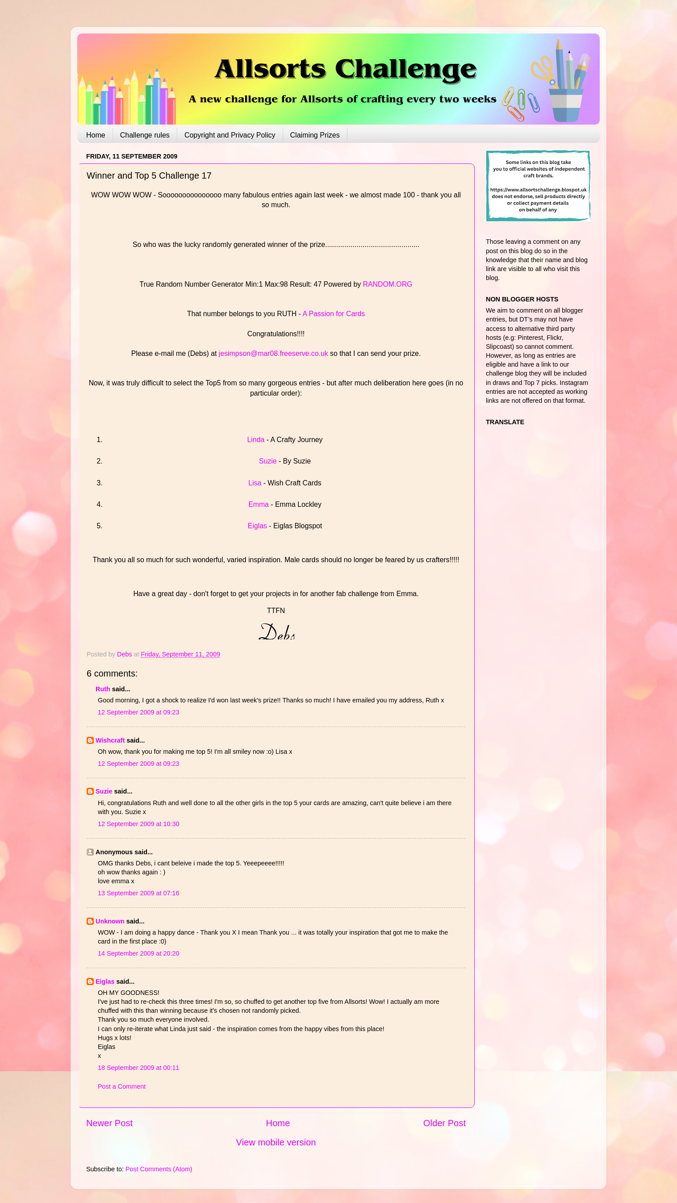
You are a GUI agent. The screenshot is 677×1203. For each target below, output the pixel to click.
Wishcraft (110, 740)
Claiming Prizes (315, 135)
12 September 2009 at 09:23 (138, 712)
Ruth (103, 689)
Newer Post (109, 1123)
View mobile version (276, 1142)
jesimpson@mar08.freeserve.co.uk (273, 353)
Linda (256, 439)
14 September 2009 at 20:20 (138, 953)
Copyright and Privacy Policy (230, 135)
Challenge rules (145, 135)
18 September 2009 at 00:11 (138, 1067)
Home (95, 135)
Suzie (268, 461)
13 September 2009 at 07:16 (138, 893)
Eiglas (257, 526)
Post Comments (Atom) (158, 1169)
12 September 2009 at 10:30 (138, 823)
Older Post (444, 1123)
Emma (259, 504)
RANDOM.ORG (388, 284)
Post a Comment (122, 1086)
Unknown (110, 921)
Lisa (254, 483)
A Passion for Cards (333, 313)
